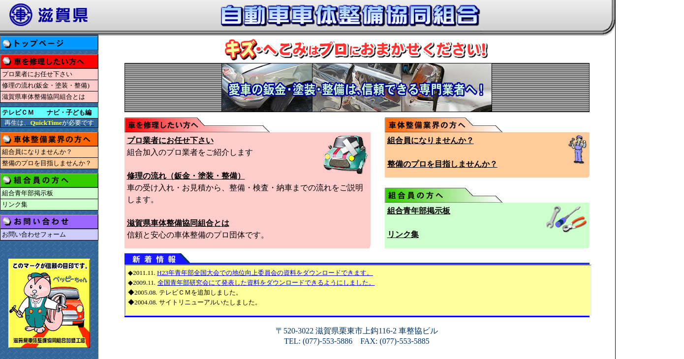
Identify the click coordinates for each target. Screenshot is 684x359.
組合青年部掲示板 (27, 193)
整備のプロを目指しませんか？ (47, 163)
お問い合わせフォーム (34, 234)
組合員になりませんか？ (37, 151)
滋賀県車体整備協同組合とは (43, 96)
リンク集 (15, 204)
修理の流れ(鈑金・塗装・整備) (46, 85)
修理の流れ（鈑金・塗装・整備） (186, 176)
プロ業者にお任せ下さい (37, 74)
